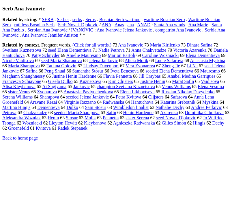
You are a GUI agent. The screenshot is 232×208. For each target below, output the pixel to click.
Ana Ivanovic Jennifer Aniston (50, 35)
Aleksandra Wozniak (21, 117)
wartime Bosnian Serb (164, 19)
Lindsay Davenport (101, 65)
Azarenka (169, 112)
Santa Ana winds (169, 24)
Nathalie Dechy (170, 107)
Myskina (210, 102)
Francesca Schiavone (21, 81)
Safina (32, 70)
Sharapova (49, 96)
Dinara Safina (199, 44)
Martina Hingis (16, 107)
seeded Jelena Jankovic (87, 96)
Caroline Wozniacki (160, 55)
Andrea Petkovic (206, 107)
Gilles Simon (174, 122)
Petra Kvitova (128, 96)
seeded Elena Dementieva (169, 70)
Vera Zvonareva (140, 65)
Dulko (72, 107)
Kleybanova (95, 122)
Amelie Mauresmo (83, 55)
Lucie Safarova (169, 60)
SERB (47, 19)
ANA (106, 24)
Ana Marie (198, 24)
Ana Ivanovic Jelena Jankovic (124, 29)
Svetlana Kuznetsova (21, 50)
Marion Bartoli (121, 55)
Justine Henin (152, 81)
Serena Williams (17, 96)
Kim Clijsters (120, 81)
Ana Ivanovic (130, 44)
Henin (53, 117)
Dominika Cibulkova (204, 112)
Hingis (199, 122)
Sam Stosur (95, 107)
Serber (63, 19)
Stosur (72, 117)
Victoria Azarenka (190, 50)
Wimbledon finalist (131, 107)
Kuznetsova (90, 81)
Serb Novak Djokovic (78, 24)
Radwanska (113, 102)
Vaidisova (210, 81)
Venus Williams (176, 86)
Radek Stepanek (73, 128)
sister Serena (137, 117)
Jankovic (81, 86)
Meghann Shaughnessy (23, 76)
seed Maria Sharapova (61, 60)
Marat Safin (183, 81)
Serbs (90, 19)
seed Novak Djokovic (176, 117)
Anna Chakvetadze (148, 50)
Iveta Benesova (124, 70)
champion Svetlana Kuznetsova (126, 86)
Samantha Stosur (87, 70)
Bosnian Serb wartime (119, 19)
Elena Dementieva (203, 55)
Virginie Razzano (80, 102)
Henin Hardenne (138, 112)
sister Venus (19, 91)
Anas (119, 24)
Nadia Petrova (111, 50)
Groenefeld (18, 128)
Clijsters (156, 96)
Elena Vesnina (211, 86)
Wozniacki (32, 122)
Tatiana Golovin (61, 65)
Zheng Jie (171, 65)
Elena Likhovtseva (137, 91)
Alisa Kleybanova (18, 86)
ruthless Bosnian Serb (34, 24)
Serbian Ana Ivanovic (47, 29)
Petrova (9, 112)
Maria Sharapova (24, 65)
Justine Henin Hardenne (74, 76)
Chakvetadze (35, 112)
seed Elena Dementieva (69, 50)
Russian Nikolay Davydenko (188, 91)
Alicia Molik (136, 60)
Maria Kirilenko (165, 44)
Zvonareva (47, 91)
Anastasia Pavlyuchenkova (88, 91)
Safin (111, 112)
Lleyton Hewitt (63, 122)
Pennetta (111, 117)
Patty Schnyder (45, 55)
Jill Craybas (150, 76)
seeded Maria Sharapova (77, 112)
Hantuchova (142, 102)
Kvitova (43, 128)
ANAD (143, 24)
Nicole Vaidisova (18, 60)
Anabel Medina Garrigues (191, 76)
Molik (90, 117)
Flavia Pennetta (117, 76)
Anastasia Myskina (207, 60)
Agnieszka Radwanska (134, 122)
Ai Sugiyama (54, 86)
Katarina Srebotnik (177, 102)
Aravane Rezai (43, 102)
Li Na (192, 65)
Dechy (218, 122)
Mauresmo (210, 70)
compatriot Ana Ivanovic (178, 29)
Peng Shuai (54, 70)
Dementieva (48, 107)
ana (131, 24)
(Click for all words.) (91, 44)
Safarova (179, 96)
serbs (77, 19)
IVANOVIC (82, 29)
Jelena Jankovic (103, 60)
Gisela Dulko (60, 81)
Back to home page (20, 137)
